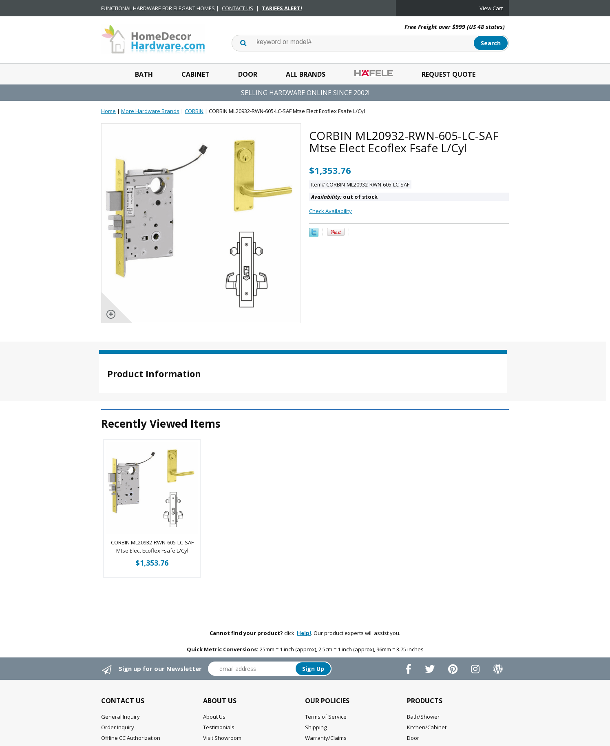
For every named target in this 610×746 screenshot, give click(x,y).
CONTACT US (237, 8)
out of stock (344, 196)
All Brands (305, 74)
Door (247, 74)
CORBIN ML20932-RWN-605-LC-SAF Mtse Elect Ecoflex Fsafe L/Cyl (152, 546)
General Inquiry (120, 716)
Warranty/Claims (326, 738)
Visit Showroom (222, 738)
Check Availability (330, 211)
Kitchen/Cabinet (426, 727)
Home (108, 111)
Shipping (316, 727)
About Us (214, 716)
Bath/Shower (423, 716)
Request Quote (448, 74)
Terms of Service (326, 716)
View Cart (491, 8)
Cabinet (195, 74)
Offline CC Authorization (130, 738)
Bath (144, 74)
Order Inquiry (117, 727)
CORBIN (194, 111)
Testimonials (218, 727)
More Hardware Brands (150, 111)
